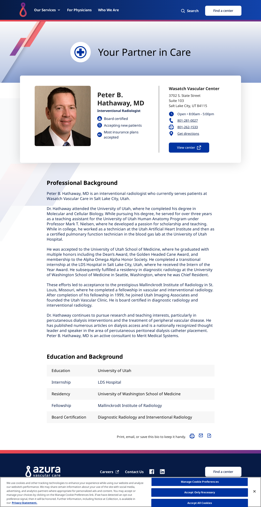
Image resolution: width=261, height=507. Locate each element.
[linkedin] (162, 471)
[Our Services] (47, 10)
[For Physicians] (79, 10)
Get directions (188, 134)
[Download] (210, 438)
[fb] (151, 471)
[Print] (193, 438)
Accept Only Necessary (199, 492)
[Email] (201, 438)
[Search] (189, 10)
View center (189, 147)
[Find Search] (223, 472)
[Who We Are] (108, 10)
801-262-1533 (187, 127)
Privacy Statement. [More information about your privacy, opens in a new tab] (24, 503)
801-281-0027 (187, 120)
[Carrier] (109, 471)
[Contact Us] (134, 471)
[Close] (254, 491)
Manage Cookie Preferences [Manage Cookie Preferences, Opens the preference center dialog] (200, 482)
